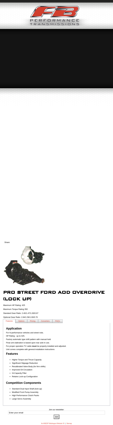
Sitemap (69, 423)
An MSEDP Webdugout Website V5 (52, 423)
